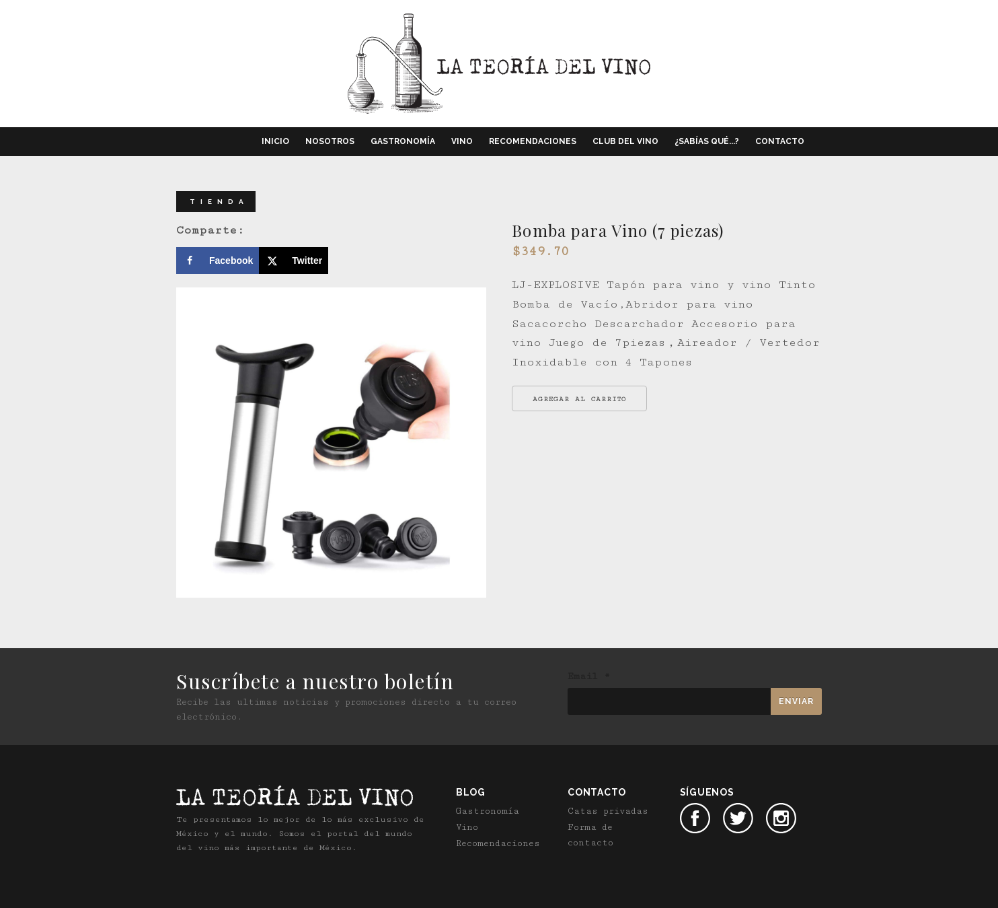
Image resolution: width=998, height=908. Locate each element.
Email (589, 675)
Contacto (779, 141)
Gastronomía (403, 141)
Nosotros (329, 141)
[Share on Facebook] (217, 260)
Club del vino (625, 141)
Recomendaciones (532, 141)
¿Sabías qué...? (707, 141)
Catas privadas (608, 810)
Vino (462, 141)
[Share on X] (293, 260)
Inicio (275, 141)
